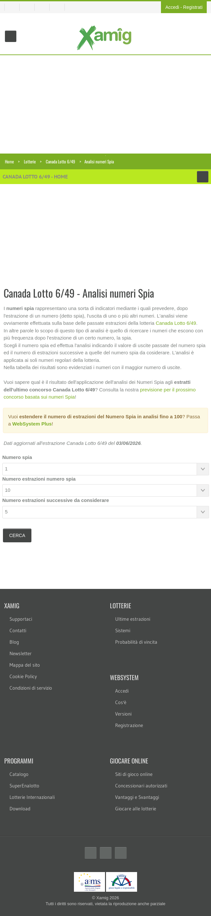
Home (9, 161)
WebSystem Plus (32, 424)
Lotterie (30, 161)
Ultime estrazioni (132, 619)
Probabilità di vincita (136, 642)
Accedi (172, 7)
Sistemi (122, 630)
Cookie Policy (23, 676)
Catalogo (18, 774)
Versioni (123, 714)
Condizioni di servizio (30, 688)
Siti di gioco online (133, 774)
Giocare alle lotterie (135, 808)
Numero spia (17, 457)
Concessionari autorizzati (141, 785)
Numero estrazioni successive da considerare (55, 500)
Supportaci (20, 619)
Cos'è (120, 702)
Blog (14, 642)
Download (19, 808)
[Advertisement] (105, 104)
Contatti (17, 630)
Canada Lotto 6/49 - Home (35, 176)
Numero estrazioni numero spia (39, 479)
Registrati (192, 7)
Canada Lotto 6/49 (60, 161)
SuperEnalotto (24, 785)
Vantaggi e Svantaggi (137, 797)
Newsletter (20, 653)
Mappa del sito (24, 665)
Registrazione (129, 725)
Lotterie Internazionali (32, 797)
